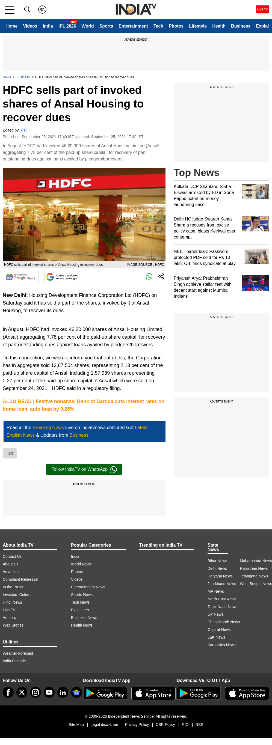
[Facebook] (8, 692)
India (48, 26)
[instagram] (35, 692)
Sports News (82, 594)
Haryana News (220, 576)
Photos (176, 26)
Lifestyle (198, 26)
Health (219, 26)
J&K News (216, 637)
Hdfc (9, 453)
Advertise (11, 572)
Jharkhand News (222, 584)
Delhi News (217, 568)
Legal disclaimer (104, 724)
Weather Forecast (18, 653)
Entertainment (133, 26)
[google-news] (76, 692)
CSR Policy (165, 724)
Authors (9, 617)
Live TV (9, 610)
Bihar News (217, 561)
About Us (11, 564)
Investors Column (17, 594)
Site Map (76, 724)
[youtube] (49, 692)
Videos (30, 26)
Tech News (80, 602)
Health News (82, 625)
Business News (84, 617)
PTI (24, 130)
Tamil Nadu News (222, 606)
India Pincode (14, 661)
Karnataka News (222, 645)
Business (240, 26)
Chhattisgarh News (224, 622)
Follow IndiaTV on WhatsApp (84, 469)
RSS (199, 724)
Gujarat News (219, 629)
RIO (185, 724)
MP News (216, 591)
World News (81, 564)
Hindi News (12, 602)
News (7, 77)
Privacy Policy (137, 724)
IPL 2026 (67, 26)
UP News (215, 614)
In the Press (13, 587)
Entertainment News (88, 587)
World (88, 26)
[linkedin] (62, 692)
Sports (106, 26)
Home (11, 26)
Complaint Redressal (20, 579)
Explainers (80, 610)
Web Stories (13, 625)
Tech (158, 26)
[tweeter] (21, 692)
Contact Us (12, 556)
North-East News (222, 599)
